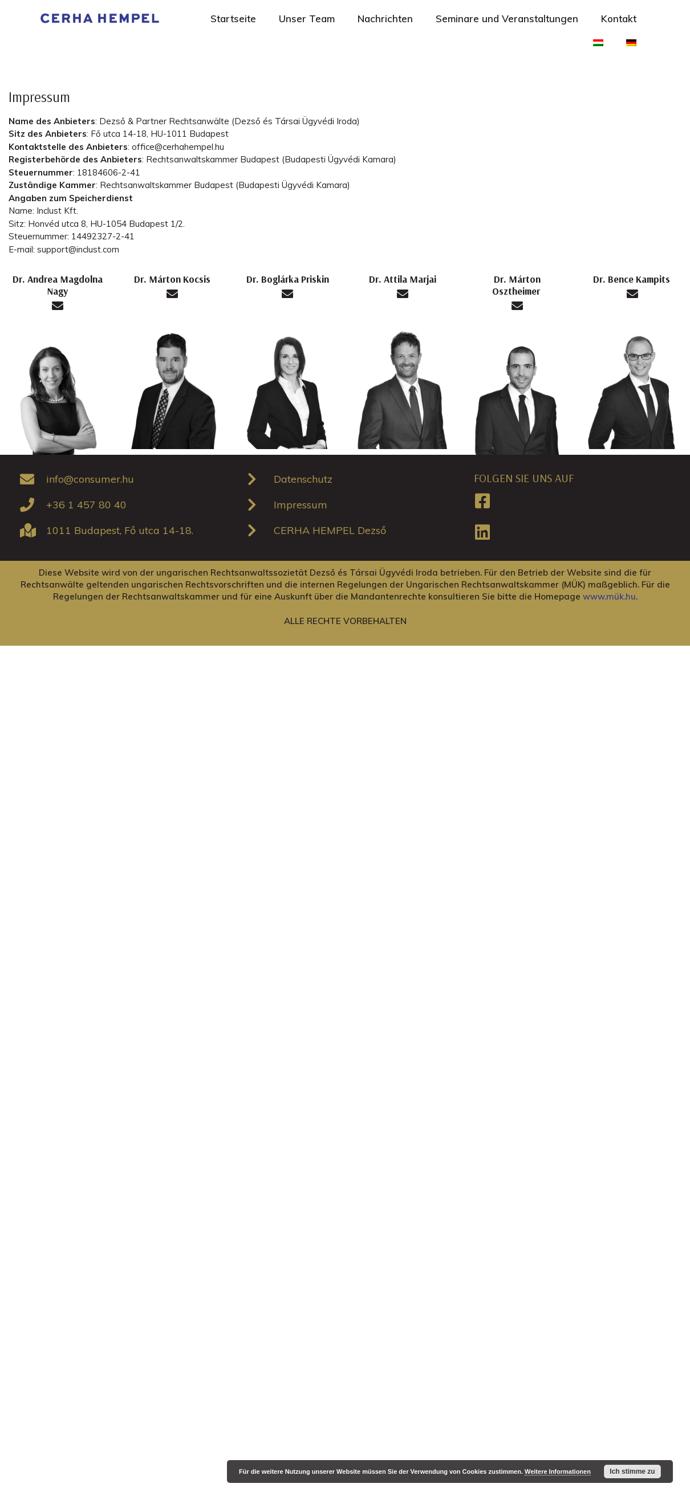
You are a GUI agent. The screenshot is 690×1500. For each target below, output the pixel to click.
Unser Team (307, 19)
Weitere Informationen (558, 1471)
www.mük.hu (609, 596)
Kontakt (618, 19)
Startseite (233, 19)
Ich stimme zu (632, 1471)
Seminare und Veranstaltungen (507, 19)
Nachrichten (385, 19)
